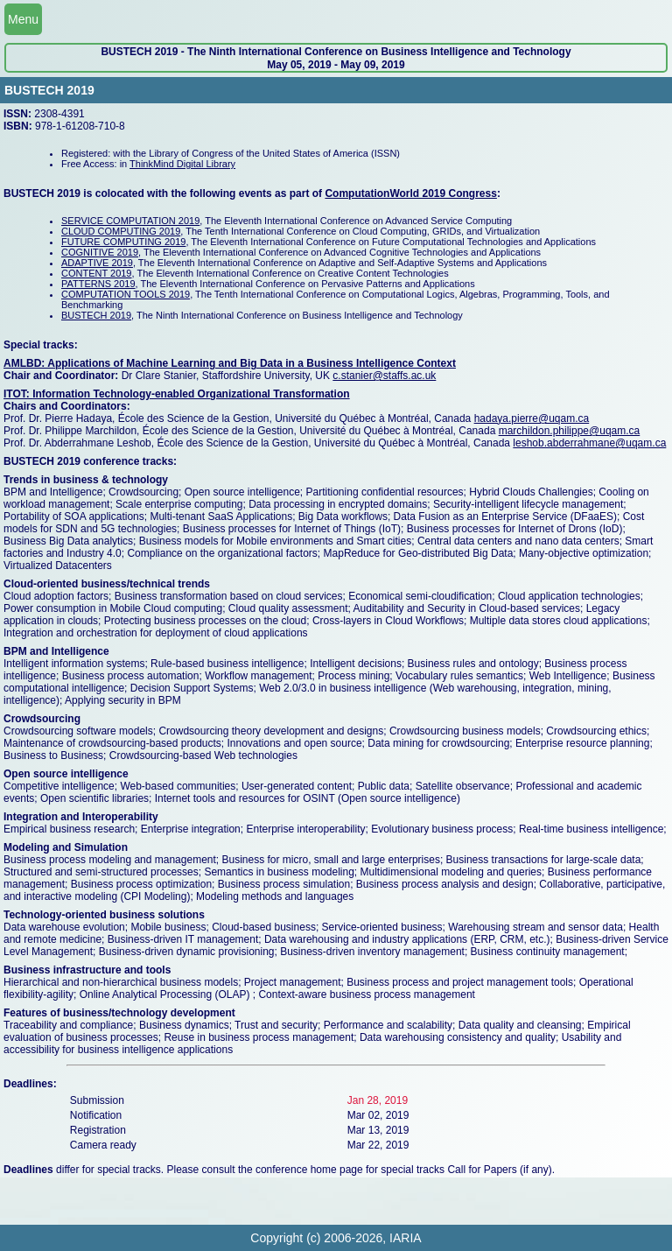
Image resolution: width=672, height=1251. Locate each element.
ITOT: (18, 394)
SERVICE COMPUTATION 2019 (130, 220)
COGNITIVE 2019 (99, 252)
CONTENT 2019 (96, 273)
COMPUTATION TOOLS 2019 (125, 294)
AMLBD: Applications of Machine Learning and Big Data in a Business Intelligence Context (230, 363)
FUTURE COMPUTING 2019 (123, 241)
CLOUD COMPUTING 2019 (120, 231)
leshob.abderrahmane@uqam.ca (589, 443)
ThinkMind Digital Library (182, 163)
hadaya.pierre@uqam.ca (532, 418)
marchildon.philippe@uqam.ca (569, 431)
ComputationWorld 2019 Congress (410, 193)
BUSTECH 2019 (96, 315)
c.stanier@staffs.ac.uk (384, 375)
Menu (23, 19)
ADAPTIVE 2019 (97, 262)
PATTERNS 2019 (98, 283)
